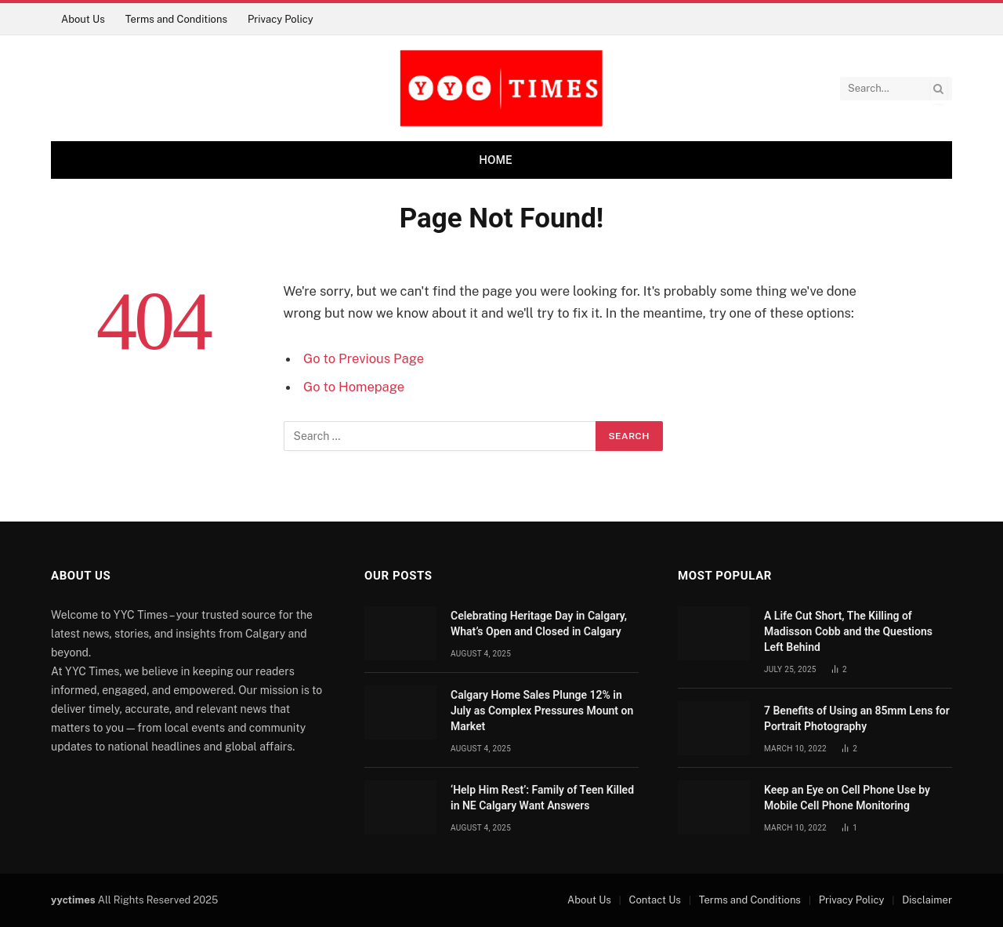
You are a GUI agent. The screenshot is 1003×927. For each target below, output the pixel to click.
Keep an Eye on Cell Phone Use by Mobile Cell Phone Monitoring (847, 797)
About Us (83, 19)
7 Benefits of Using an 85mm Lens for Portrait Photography (857, 718)
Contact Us (655, 900)
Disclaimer (927, 900)
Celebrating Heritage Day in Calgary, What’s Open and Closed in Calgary (539, 623)
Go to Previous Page (363, 358)
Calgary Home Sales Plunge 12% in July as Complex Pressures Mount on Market (542, 711)
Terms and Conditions (176, 19)
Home (495, 160)
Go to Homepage (353, 386)
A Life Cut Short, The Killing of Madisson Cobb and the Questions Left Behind (848, 631)
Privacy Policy (280, 19)
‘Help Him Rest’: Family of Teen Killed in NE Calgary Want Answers (542, 797)
